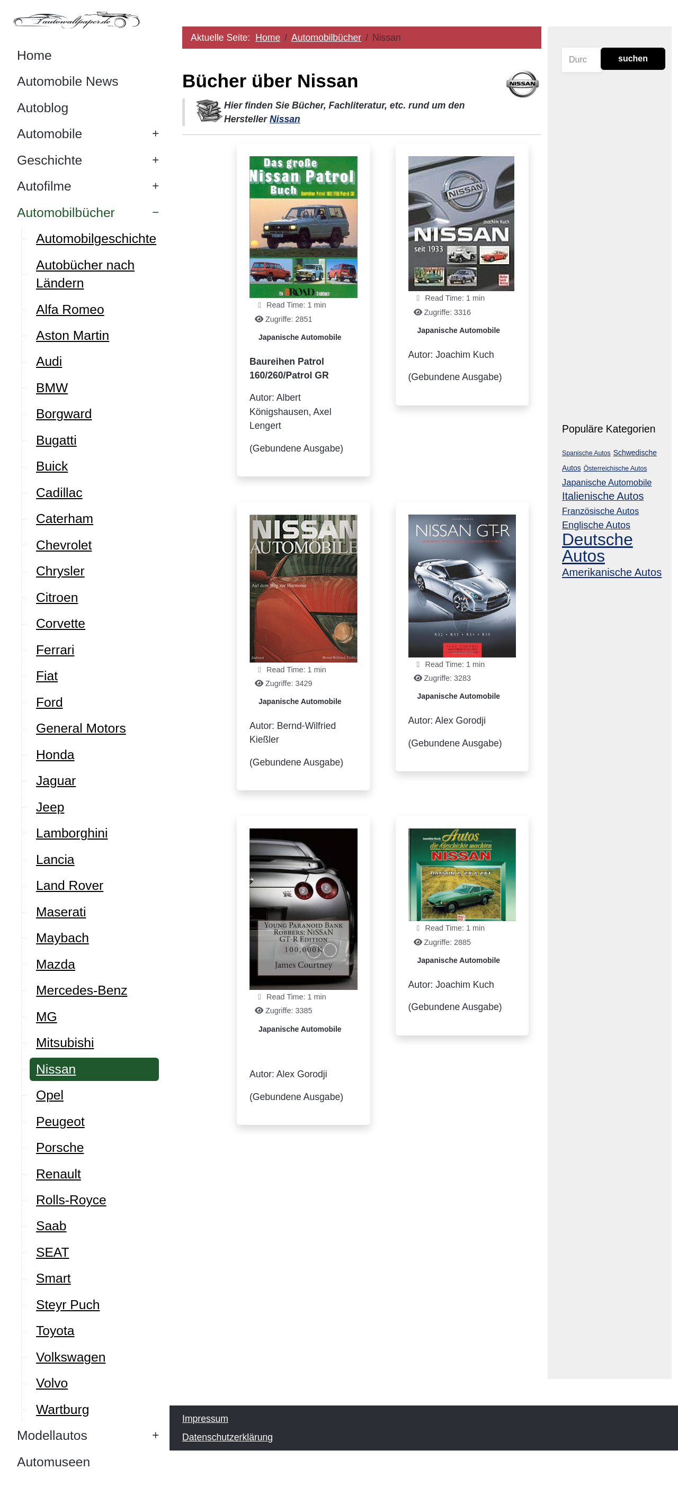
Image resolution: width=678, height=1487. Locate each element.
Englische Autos (596, 525)
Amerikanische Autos (612, 572)
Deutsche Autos (597, 547)
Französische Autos (600, 511)
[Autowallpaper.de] (85, 20)
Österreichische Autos (615, 468)
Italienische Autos (603, 496)
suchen (633, 58)
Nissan (285, 119)
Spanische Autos (586, 453)
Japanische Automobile (300, 336)
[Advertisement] (362, 1278)
